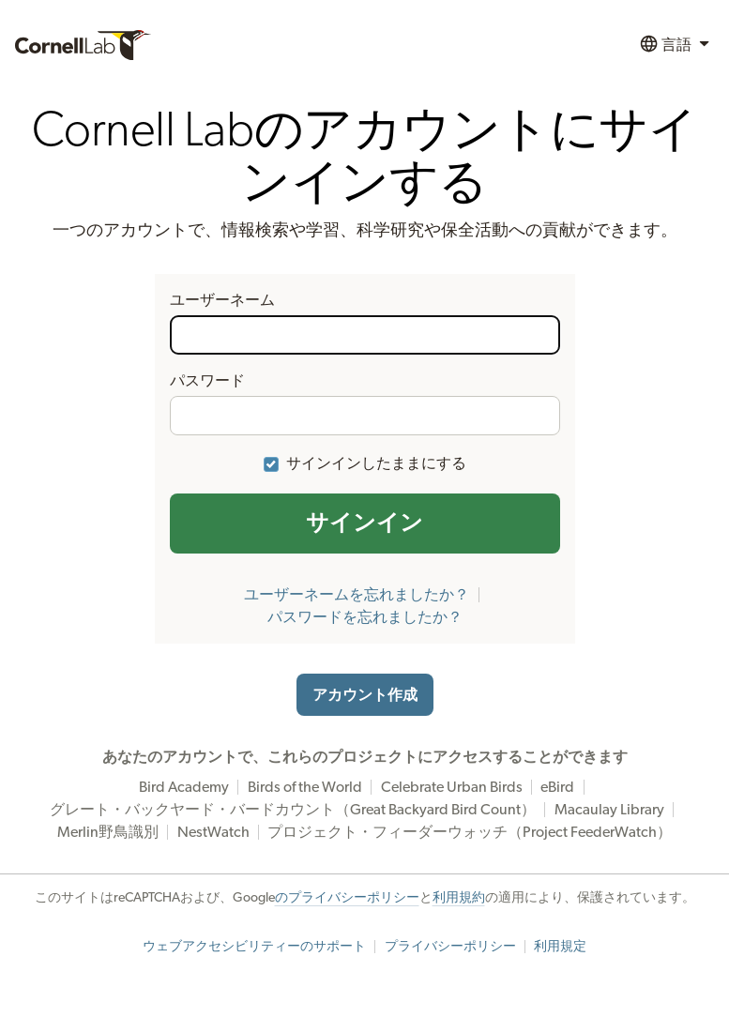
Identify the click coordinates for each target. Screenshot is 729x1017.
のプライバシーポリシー (347, 897)
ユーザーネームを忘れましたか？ (356, 594)
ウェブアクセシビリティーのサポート (254, 946)
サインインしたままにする (376, 463)
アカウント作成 (365, 695)
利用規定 (560, 946)
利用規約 (459, 897)
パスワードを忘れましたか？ (365, 617)
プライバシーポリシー (450, 946)
